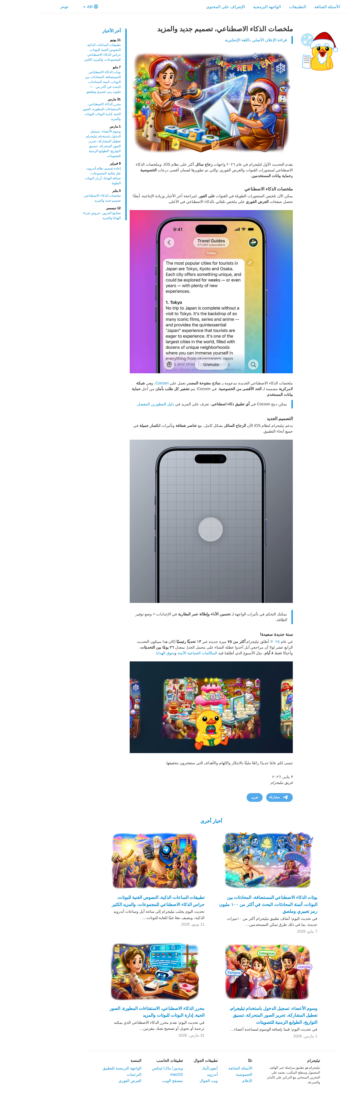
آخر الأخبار (74, 31)
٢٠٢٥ (238, 641)
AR (53, 6)
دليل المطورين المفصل (118, 404)
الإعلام (210, 1080)
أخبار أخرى (174, 821)
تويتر (30, 6)
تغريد (217, 797)
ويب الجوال (171, 1080)
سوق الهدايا (128, 653)
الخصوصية (207, 1074)
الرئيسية (318, 6)
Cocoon (124, 383)
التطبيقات (260, 6)
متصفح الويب (135, 1080)
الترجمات (96, 1074)
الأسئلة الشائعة (290, 6)
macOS (139, 1074)
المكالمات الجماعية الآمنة (160, 653)
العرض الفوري (92, 1080)
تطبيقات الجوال (168, 1060)
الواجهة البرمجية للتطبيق (84, 1068)
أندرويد (175, 1074)
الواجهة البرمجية (230, 6)
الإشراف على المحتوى (188, 6)
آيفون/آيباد (173, 1068)
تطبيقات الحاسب (132, 1060)
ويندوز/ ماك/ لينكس (130, 1068)
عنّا (213, 1060)
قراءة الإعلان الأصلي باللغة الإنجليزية (219, 40)
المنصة (98, 1060)
